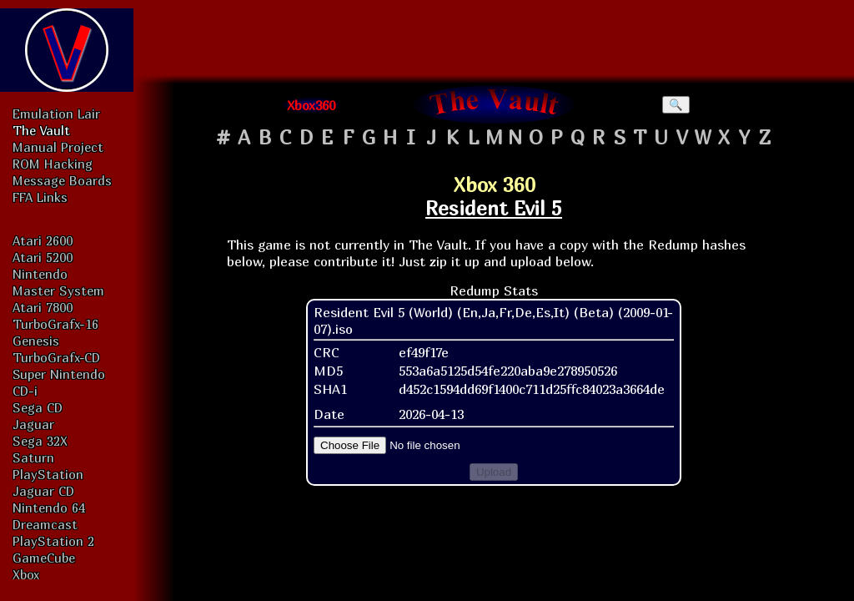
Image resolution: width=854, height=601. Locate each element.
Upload (493, 472)
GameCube (44, 557)
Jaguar (33, 424)
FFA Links (40, 197)
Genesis (36, 340)
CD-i (25, 390)
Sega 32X (40, 440)
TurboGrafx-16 (55, 323)
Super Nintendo (59, 373)
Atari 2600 (43, 240)
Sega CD (38, 407)
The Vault (41, 130)
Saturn (33, 457)
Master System (58, 290)
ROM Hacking (53, 163)
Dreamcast (45, 524)
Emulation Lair (56, 113)
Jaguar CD (43, 490)
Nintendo (40, 273)
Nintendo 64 (49, 507)
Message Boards (62, 180)
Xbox (26, 574)
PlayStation (48, 474)
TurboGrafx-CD (56, 357)
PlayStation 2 (53, 540)
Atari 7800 (43, 307)
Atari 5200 (43, 257)
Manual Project (58, 146)
